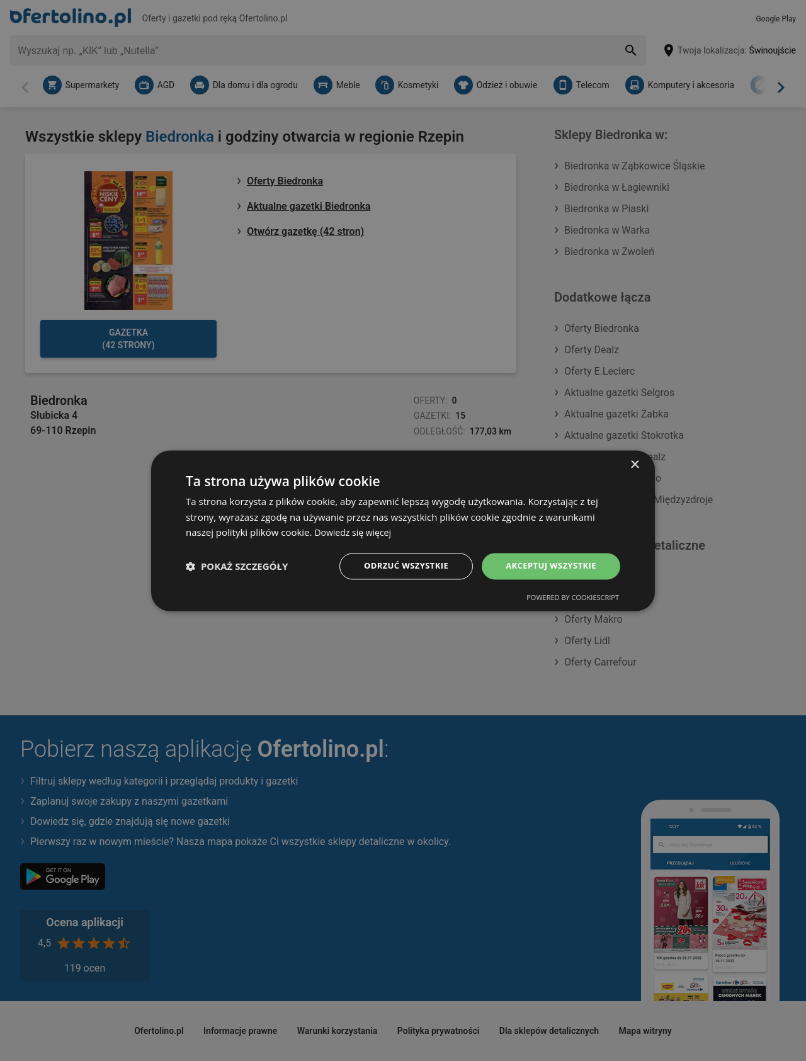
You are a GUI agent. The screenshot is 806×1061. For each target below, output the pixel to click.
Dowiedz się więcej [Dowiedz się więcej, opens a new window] (355, 531)
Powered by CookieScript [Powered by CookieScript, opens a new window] (572, 598)
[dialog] (403, 530)
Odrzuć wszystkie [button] (396, 566)
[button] (237, 566)
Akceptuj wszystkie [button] (547, 566)
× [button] (634, 463)
